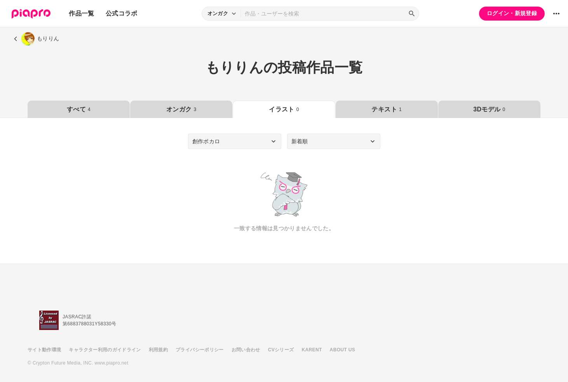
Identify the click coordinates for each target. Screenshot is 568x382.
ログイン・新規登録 (512, 13)
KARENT (312, 349)
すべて (79, 109)
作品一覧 (81, 13)
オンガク (181, 109)
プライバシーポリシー (200, 349)
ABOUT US (342, 349)
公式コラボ (122, 13)
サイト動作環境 (44, 349)
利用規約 (158, 349)
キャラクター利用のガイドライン (105, 349)
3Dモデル (489, 109)
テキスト (386, 109)
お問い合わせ (246, 349)
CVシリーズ (281, 349)
